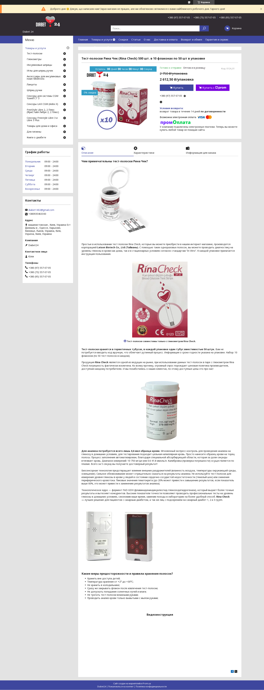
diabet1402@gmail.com (41, 210)
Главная (83, 39)
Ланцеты (32, 84)
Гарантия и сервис (216, 39)
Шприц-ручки (34, 90)
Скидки (123, 39)
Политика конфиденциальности (151, 686)
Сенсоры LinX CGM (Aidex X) (42, 104)
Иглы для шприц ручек (40, 70)
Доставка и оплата (165, 39)
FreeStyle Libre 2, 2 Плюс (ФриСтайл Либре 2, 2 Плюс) (43, 111)
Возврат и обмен (191, 39)
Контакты (84, 47)
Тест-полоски (34, 53)
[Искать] (204, 28)
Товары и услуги (101, 39)
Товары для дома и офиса (42, 126)
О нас (147, 39)
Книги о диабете (36, 137)
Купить (178, 88)
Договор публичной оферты (124, 47)
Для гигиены (34, 132)
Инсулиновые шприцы (39, 65)
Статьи (135, 39)
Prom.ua (147, 683)
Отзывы (99, 47)
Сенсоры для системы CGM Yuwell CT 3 (42, 97)
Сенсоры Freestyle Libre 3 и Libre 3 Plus (42, 119)
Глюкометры (34, 59)
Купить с (214, 88)
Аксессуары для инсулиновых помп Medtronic (44, 77)
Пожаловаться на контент (121, 686)
